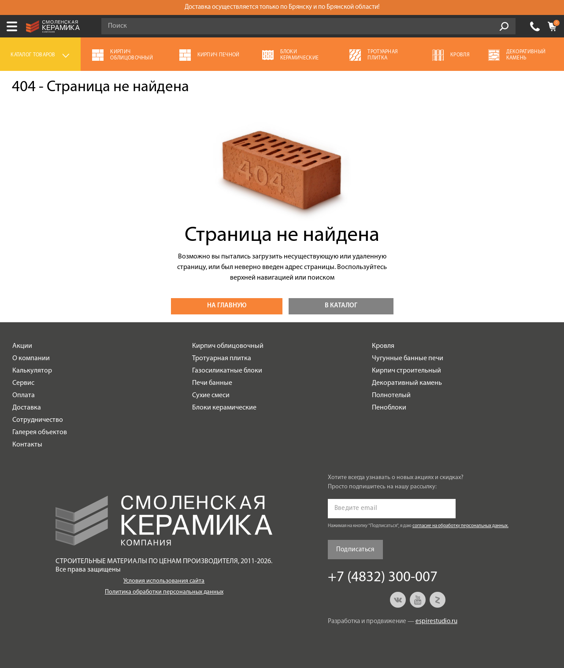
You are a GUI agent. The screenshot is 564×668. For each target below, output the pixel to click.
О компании (31, 358)
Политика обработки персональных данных (164, 592)
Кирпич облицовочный (227, 346)
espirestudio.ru (436, 621)
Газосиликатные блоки (227, 370)
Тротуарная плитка (221, 358)
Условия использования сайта (163, 581)
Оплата (23, 395)
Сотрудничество (37, 420)
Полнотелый (391, 395)
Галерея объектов (39, 432)
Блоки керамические (224, 407)
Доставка (26, 407)
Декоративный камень (407, 383)
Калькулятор (32, 370)
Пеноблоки (389, 407)
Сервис (23, 383)
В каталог (341, 306)
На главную (226, 306)
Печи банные (212, 383)
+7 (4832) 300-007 (535, 26)
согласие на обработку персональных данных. (460, 526)
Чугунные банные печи (407, 358)
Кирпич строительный (406, 370)
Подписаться (355, 549)
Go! (504, 26)
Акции (22, 346)
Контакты (27, 444)
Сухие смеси (211, 395)
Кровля (383, 346)
